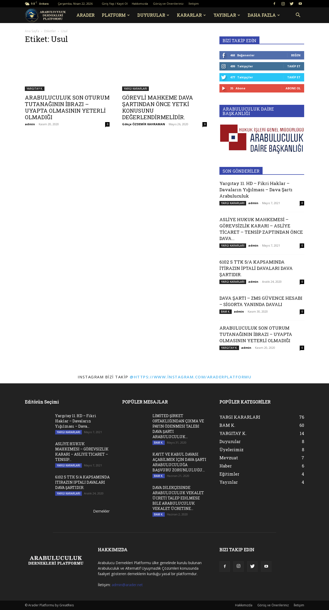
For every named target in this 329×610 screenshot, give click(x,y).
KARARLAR (191, 15)
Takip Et (293, 66)
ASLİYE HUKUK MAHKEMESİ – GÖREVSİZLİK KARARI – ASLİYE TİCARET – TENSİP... (82, 451)
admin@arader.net (127, 584)
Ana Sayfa (32, 31)
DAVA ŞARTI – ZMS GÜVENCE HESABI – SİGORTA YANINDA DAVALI (260, 301)
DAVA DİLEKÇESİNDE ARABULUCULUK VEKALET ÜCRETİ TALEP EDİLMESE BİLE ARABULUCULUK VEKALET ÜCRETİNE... (178, 498)
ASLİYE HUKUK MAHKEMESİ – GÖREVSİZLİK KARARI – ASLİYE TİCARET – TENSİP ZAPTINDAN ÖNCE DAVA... (261, 228)
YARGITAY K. (34, 88)
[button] (298, 15)
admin (30, 124)
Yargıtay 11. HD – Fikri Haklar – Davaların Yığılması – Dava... (75, 421)
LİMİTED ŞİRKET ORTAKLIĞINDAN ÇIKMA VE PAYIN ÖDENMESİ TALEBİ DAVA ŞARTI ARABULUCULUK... (178, 426)
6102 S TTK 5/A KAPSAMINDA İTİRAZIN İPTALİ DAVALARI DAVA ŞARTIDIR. (256, 268)
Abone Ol (293, 88)
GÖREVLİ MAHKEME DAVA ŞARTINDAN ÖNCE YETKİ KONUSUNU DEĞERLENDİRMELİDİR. (157, 107)
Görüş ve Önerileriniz (168, 4)
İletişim (194, 4)
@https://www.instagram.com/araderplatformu (190, 376)
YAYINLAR (226, 15)
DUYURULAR (153, 15)
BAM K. (225, 311)
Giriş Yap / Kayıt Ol (115, 4)
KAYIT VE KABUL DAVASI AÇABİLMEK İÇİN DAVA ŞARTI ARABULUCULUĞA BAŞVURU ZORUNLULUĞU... (179, 462)
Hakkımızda (140, 4)
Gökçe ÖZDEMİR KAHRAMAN (143, 124)
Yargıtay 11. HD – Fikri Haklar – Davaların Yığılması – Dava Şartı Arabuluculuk (255, 189)
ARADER (85, 15)
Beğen (295, 55)
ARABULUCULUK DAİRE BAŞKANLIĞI (248, 111)
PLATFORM (116, 15)
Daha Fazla (264, 15)
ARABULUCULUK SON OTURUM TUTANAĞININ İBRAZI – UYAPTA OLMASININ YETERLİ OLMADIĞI (67, 107)
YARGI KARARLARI (135, 88)
